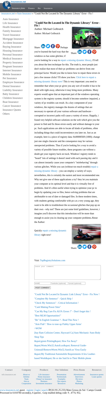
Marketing (79, 386)
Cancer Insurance (12, 105)
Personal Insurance (13, 54)
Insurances (48, 8)
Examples (61, 382)
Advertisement (79, 377)
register (30, 392)
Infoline (26, 379)
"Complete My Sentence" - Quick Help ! (53, 301)
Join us (26, 384)
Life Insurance (10, 23)
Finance (31, 8)
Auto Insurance (24, 13)
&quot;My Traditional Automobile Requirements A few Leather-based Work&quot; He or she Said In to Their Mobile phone (65, 358)
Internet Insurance (12, 70)
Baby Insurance (11, 94)
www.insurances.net (9, 392)
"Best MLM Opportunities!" (47, 318)
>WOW (38, 331)
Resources (61, 386)
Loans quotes (97, 379)
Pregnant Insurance (13, 66)
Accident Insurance (13, 42)
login (37, 392)
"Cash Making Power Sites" (47, 310)
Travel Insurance (11, 34)
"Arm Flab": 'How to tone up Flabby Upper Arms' (58, 327)
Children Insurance (13, 97)
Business (44, 384)
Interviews (79, 379)
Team (26, 382)
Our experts (61, 384)
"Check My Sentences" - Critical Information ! (56, 305)
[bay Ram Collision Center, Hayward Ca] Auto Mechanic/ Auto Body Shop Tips (67, 337)
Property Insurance (13, 62)
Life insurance (44, 377)
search (45, 392)
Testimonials (61, 379)
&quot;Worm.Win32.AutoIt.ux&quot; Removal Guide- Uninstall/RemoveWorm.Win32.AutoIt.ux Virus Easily (60, 350)
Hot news (79, 382)
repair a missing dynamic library (75, 60)
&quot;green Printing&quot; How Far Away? (55, 344)
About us (26, 377)
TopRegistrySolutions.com (52, 260)
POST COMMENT (42, 290)
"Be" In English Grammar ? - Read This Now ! (56, 322)
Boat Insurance (11, 101)
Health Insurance (12, 27)
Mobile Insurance (12, 74)
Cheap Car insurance (44, 382)
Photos (79, 384)
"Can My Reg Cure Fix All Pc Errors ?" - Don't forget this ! (62, 314)
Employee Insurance (13, 82)
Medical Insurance (12, 58)
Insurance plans (18, 8)
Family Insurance (12, 30)
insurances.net (8, 13)
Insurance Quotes (12, 109)
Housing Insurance (12, 50)
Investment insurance (44, 386)
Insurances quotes (97, 377)
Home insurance (44, 379)
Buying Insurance (12, 46)
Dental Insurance (12, 86)
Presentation (61, 377)
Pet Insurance (10, 78)
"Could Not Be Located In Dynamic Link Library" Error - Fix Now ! (67, 297)
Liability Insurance (13, 90)
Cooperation (26, 386)
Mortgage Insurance (13, 38)
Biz (39, 8)
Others (6, 113)
